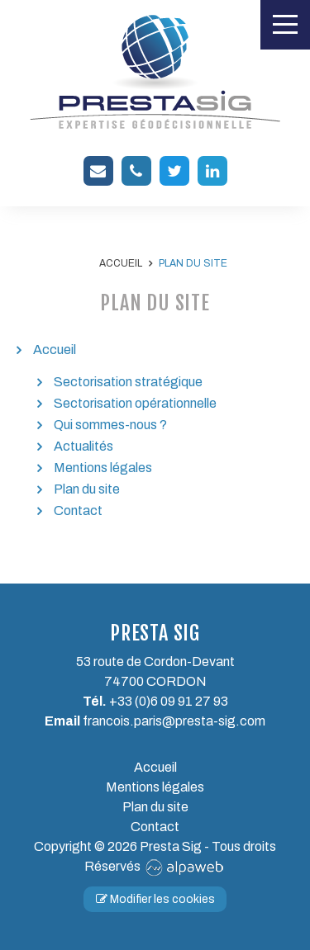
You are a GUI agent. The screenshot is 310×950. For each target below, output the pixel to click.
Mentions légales (103, 468)
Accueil (54, 350)
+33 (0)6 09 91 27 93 (168, 701)
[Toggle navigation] (285, 25)
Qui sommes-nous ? (110, 425)
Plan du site (87, 489)
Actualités (83, 446)
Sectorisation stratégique (128, 382)
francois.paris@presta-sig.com (174, 721)
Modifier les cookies (155, 899)
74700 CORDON (155, 681)
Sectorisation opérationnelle (135, 403)
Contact (78, 510)
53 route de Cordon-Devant (155, 662)
